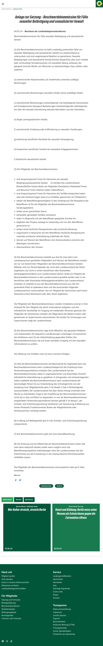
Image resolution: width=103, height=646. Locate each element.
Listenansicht (46, 486)
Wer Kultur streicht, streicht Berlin (27, 509)
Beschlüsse (17, 9)
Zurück (59, 486)
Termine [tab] (18, 499)
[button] (15, 480)
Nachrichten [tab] (7, 499)
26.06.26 (58, 548)
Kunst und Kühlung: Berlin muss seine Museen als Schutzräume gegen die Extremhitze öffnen (76, 513)
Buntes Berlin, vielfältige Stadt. (27, 506)
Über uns (17, 475)
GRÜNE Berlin (7, 9)
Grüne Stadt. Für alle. (76, 506)
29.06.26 (8, 548)
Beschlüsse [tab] (29, 499)
